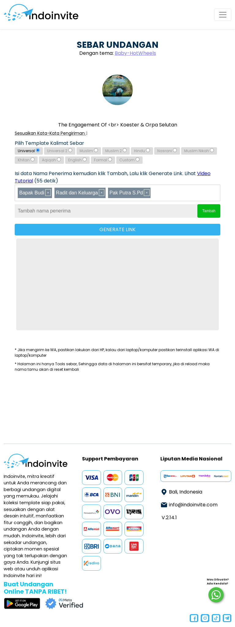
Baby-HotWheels (135, 53)
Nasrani (167, 150)
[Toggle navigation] (222, 15)
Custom (129, 160)
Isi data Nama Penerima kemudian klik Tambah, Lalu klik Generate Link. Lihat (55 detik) (113, 177)
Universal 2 (59, 150)
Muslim (89, 150)
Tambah (208, 211)
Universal (29, 150)
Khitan (26, 160)
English (77, 160)
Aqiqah (51, 160)
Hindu (142, 150)
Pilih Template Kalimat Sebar (49, 143)
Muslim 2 (116, 150)
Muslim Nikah (199, 150)
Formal (103, 160)
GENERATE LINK (117, 229)
